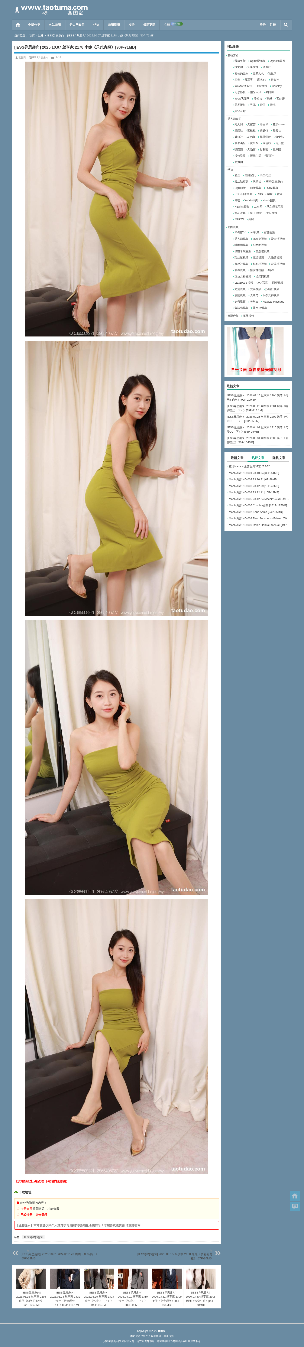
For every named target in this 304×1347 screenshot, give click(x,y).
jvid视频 (255, 232)
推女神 (239, 67)
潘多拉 (258, 98)
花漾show (279, 124)
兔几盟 (279, 143)
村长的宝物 (241, 73)
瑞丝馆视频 (241, 257)
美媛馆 (264, 130)
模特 (132, 24)
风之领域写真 (274, 206)
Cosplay (277, 86)
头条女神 (252, 67)
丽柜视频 (255, 187)
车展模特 (248, 315)
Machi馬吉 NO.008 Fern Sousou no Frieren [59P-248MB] (259, 518)
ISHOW (239, 219)
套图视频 (114, 24)
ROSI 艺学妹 (264, 194)
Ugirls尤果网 (277, 60)
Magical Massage (273, 301)
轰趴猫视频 (241, 307)
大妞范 (254, 295)
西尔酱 (280, 98)
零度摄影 (240, 104)
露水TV (261, 79)
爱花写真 (240, 213)
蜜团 (262, 104)
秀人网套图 (76, 24)
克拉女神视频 (243, 276)
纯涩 (271, 270)
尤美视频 (255, 289)
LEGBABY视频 (244, 282)
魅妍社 (239, 137)
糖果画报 (240, 143)
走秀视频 (240, 301)
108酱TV (240, 232)
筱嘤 (237, 200)
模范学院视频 (243, 251)
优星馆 (254, 143)
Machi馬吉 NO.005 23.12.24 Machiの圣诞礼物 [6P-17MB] (259, 499)
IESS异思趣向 (55, 35)
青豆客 (249, 79)
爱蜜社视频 (278, 238)
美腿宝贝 (250, 175)
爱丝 (237, 175)
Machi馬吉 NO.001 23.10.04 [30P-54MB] (254, 473)
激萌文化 (258, 73)
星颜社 (239, 130)
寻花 (253, 104)
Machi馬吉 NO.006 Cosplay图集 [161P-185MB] (258, 505)
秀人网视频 (241, 238)
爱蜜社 (277, 130)
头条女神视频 (271, 295)
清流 (272, 104)
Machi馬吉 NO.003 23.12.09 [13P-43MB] (254, 486)
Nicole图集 (269, 200)
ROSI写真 (272, 187)
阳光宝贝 (255, 92)
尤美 (237, 79)
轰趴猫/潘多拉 (243, 86)
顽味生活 (255, 155)
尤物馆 (251, 149)
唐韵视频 (240, 295)
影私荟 (264, 149)
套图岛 (22, 57)
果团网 (269, 92)
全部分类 (34, 24)
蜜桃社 (251, 130)
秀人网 (239, 124)
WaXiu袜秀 (251, 200)
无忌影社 (240, 92)
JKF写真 (262, 282)
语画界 (264, 124)
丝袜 (96, 24)
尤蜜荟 (251, 124)
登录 (263, 24)
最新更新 (149, 24)
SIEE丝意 (256, 213)
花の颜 (251, 137)
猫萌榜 (267, 143)
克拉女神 (261, 86)
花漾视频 (258, 257)
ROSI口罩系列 (243, 194)
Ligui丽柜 (240, 187)
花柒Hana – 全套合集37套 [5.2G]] (249, 466)
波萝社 (267, 67)
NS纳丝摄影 (242, 206)
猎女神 (275, 79)
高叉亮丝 (265, 175)
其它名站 (240, 111)
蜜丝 (279, 194)
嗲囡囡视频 (241, 245)
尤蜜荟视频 (260, 238)
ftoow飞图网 (242, 98)
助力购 (239, 162)
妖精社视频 (272, 289)
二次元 (258, 206)
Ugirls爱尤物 (257, 60)
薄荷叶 (269, 155)
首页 (18, 25)
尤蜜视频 (240, 289)
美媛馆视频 (262, 251)
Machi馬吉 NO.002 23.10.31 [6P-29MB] (253, 479)
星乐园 (277, 149)
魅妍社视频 (260, 264)
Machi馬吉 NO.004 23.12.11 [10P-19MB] (254, 492)
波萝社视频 (278, 264)
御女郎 (279, 137)
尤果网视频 (262, 276)
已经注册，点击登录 (33, 1214)
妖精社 (257, 181)
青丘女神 (271, 213)
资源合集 (233, 315)
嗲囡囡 (239, 149)
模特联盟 (240, 155)
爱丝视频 (240, 270)
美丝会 (254, 301)
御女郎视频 (260, 245)
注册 (273, 24)
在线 (173, 24)
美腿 (251, 219)
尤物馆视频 (275, 257)
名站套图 (55, 24)
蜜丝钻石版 (241, 181)
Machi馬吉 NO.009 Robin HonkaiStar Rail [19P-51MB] (259, 525)
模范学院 (265, 137)
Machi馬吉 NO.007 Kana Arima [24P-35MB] (255, 512)
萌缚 (269, 98)
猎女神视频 (257, 270)
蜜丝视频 (269, 232)
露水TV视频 (260, 307)
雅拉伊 (272, 73)
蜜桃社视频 (241, 264)
